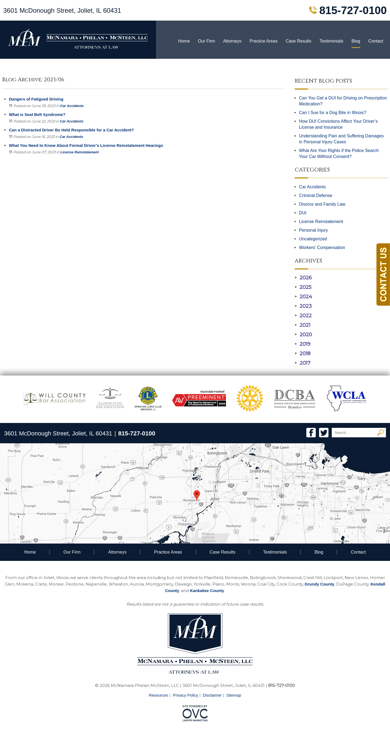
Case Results (298, 41)
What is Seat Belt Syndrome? (37, 114)
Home (184, 41)
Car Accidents (72, 106)
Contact (375, 41)
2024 (303, 296)
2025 (303, 287)
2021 (302, 325)
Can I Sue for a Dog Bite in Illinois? (332, 112)
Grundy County (319, 584)
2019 (302, 344)
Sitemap (233, 695)
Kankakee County (207, 590)
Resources (158, 695)
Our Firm (206, 41)
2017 (302, 363)
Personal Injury (313, 230)
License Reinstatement (79, 152)
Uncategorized (313, 239)
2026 (303, 277)
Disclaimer (212, 695)
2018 (302, 353)
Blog (356, 41)
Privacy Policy (185, 695)
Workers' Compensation (322, 247)
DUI (303, 213)
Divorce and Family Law (322, 204)
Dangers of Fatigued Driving (36, 99)
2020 (303, 334)
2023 (303, 306)
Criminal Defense (315, 195)
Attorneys (232, 41)
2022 (303, 315)
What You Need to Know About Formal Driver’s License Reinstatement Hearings (86, 145)
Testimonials (331, 41)
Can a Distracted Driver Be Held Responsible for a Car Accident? (71, 130)
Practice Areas (263, 41)
